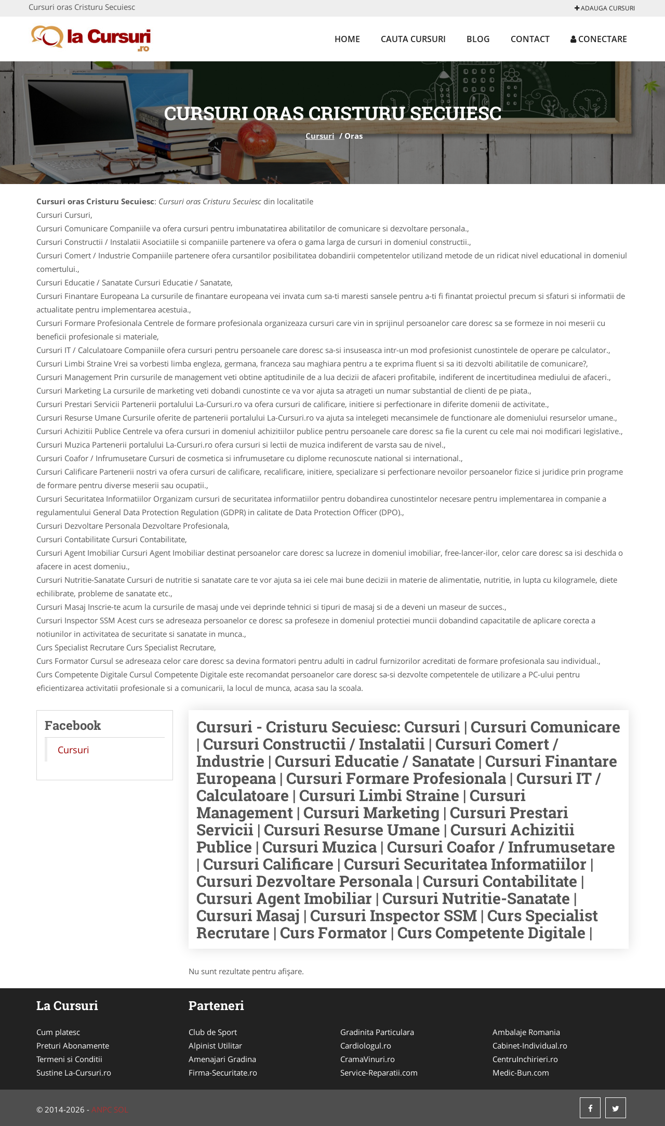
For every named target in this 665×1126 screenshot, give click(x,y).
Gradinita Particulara (377, 1032)
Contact (530, 39)
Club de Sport (213, 1032)
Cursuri (320, 135)
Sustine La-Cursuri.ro (73, 1072)
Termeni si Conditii (69, 1059)
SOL (121, 1109)
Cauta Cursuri (413, 39)
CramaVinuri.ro (367, 1059)
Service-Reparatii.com (379, 1072)
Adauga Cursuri (605, 8)
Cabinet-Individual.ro (530, 1045)
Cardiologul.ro (365, 1045)
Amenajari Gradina (222, 1059)
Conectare (598, 39)
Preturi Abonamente (72, 1045)
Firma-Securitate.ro (223, 1072)
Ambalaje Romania (526, 1032)
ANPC (101, 1109)
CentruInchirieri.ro (525, 1059)
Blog (478, 39)
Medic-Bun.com (521, 1072)
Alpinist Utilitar (215, 1045)
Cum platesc (58, 1032)
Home (347, 39)
